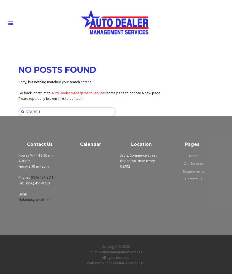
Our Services (193, 164)
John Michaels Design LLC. (125, 263)
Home (193, 156)
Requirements (193, 171)
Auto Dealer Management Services (79, 93)
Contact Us (193, 179)
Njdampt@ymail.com (35, 200)
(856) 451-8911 (42, 178)
